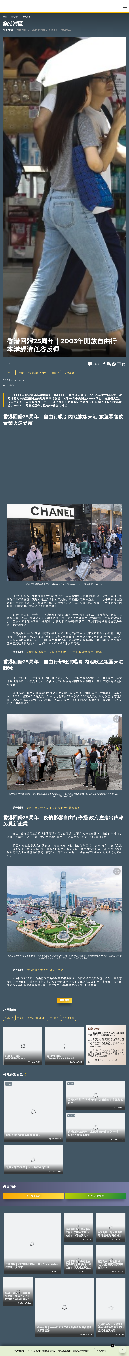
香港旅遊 (69, 372)
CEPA (10, 372)
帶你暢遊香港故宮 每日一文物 (44, 969)
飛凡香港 (27, 17)
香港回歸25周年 (37, 372)
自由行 (55, 372)
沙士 (21, 372)
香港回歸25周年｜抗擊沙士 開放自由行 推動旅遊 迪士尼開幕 (64, 651)
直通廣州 (53, 30)
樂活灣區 (15, 17)
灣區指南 (66, 30)
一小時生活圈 (37, 30)
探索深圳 (22, 30)
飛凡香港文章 (13, 1074)
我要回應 (64, 1000)
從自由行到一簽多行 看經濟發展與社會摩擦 (53, 807)
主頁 (5, 17)
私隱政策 (76, 1351)
